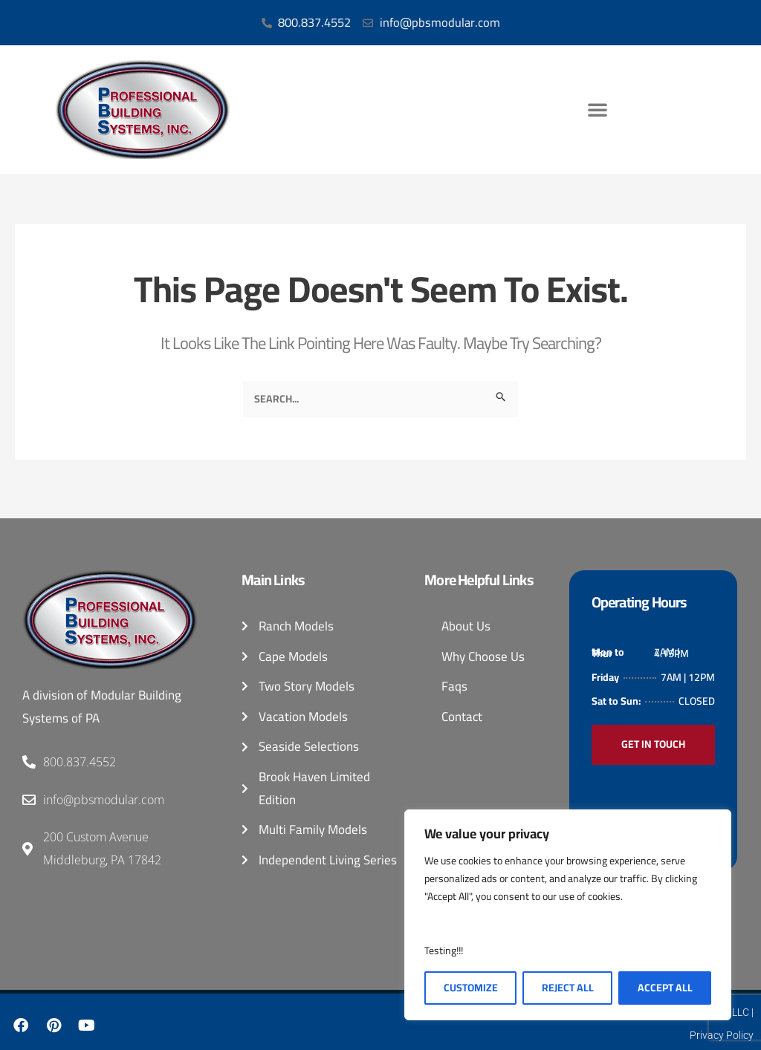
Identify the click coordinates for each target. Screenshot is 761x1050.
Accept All (665, 987)
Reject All (568, 987)
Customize (471, 987)
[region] (567, 914)
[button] (597, 109)
